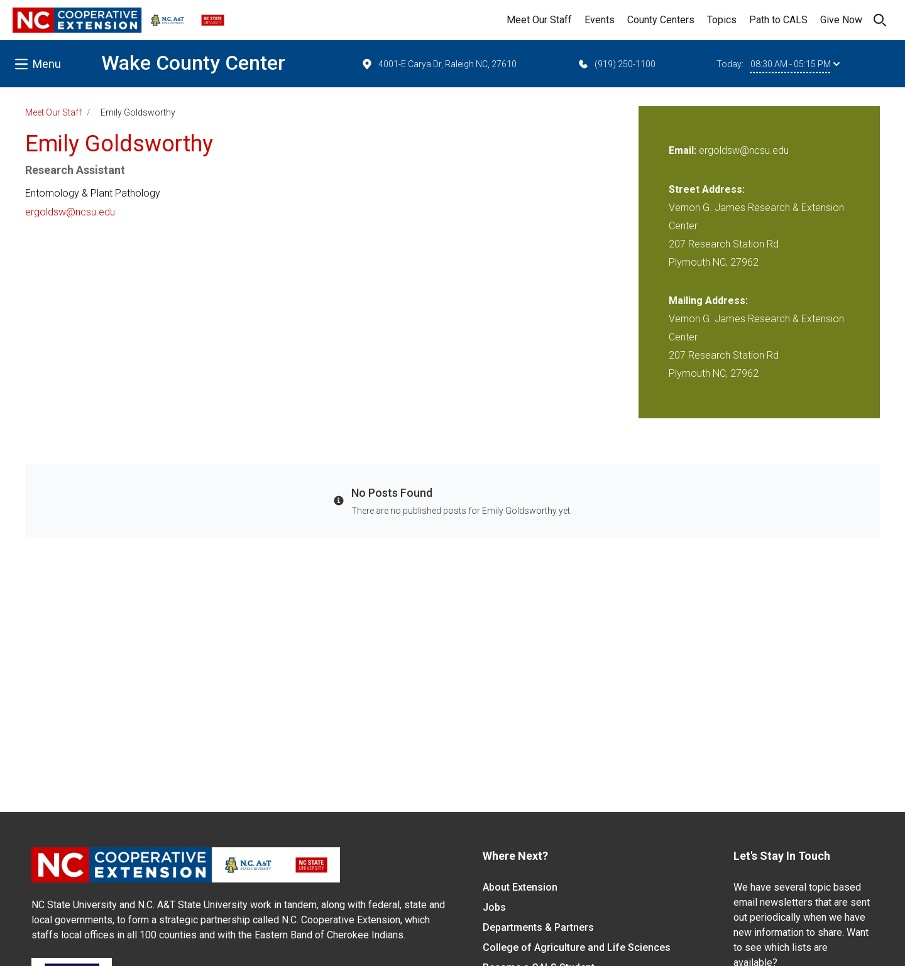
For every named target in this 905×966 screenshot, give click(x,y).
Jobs (494, 907)
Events (599, 20)
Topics (722, 20)
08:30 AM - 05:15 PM (795, 64)
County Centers (660, 20)
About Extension (520, 887)
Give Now (841, 20)
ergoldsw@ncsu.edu (70, 212)
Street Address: (707, 189)
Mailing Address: (708, 301)
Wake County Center (193, 63)
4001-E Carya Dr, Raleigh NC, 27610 (439, 64)
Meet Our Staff (539, 20)
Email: (684, 150)
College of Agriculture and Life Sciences (577, 947)
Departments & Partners (538, 927)
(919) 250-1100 (616, 64)
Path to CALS (778, 20)
